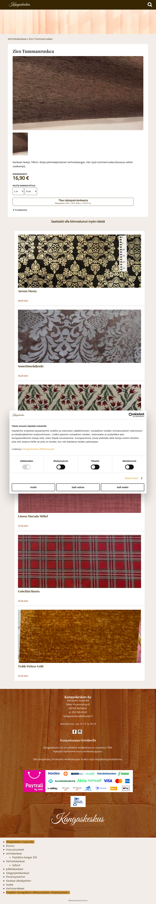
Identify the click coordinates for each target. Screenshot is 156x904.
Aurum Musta (27, 291)
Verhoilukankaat (17, 39)
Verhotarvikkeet (15, 888)
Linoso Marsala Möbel (33, 516)
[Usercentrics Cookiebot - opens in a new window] (131, 415)
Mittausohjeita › (42, 892)
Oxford (16, 865)
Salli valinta (78, 487)
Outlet (9, 884)
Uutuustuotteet (15, 849)
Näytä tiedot (131, 478)
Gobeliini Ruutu (29, 591)
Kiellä (33, 487)
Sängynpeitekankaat (17, 873)
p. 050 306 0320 (78, 712)
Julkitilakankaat (14, 869)
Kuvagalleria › (25, 892)
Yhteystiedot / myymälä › (20, 842)
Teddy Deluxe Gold (30, 666)
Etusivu (10, 845)
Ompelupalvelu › (60, 892)
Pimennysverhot (15, 876)
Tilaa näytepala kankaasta (73, 201)
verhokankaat (14, 853)
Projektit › (11, 892)
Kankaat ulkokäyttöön (18, 880)
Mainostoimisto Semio (78, 900)
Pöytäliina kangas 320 (24, 857)
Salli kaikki (122, 487)
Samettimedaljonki (30, 366)
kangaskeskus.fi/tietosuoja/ (38, 449)
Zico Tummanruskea (40, 39)
